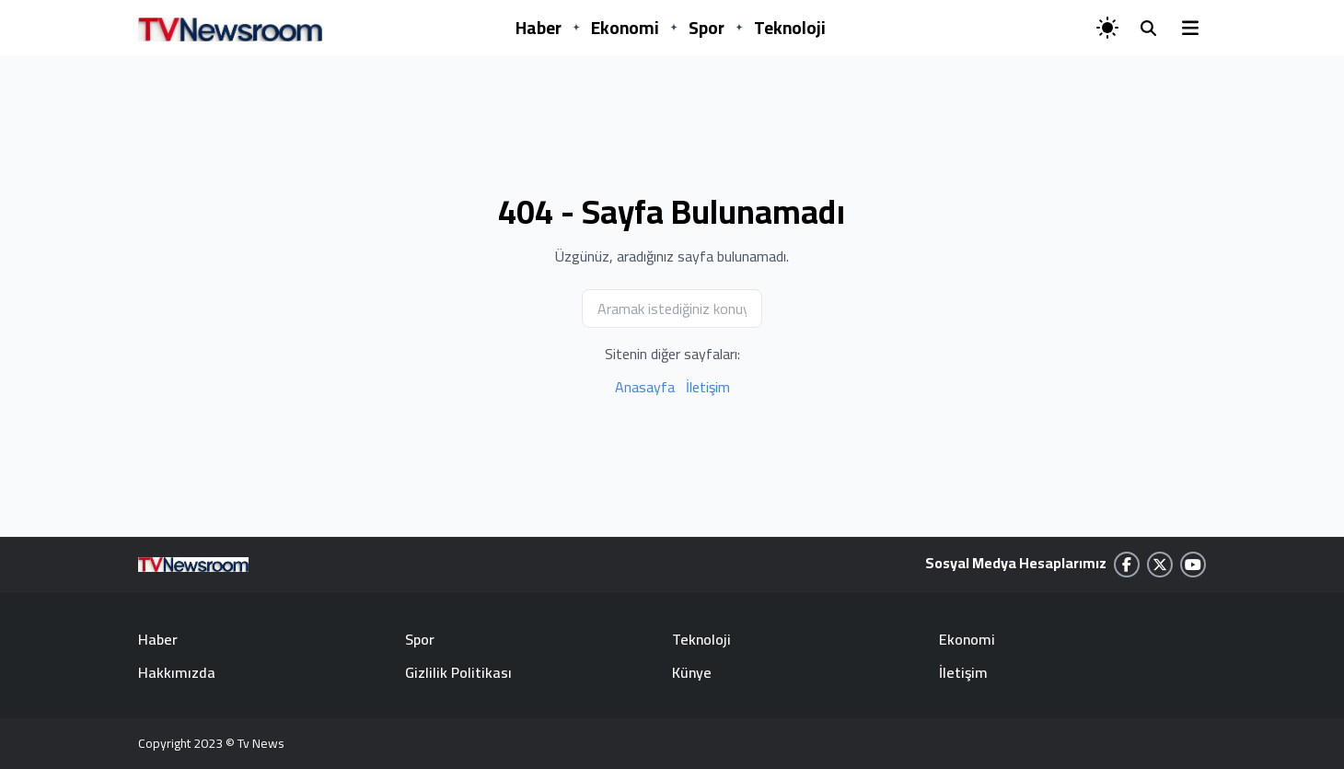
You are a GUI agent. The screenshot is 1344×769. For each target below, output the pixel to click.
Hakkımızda (176, 672)
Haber (539, 27)
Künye (692, 672)
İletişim (708, 387)
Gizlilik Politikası (458, 672)
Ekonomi (625, 27)
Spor (706, 27)
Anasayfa (645, 387)
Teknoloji (790, 27)
